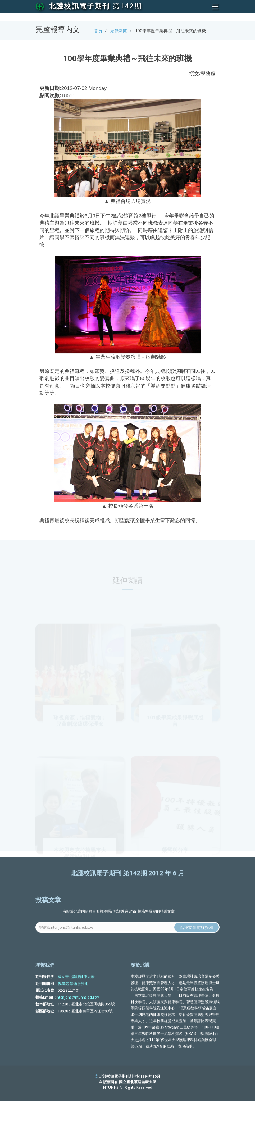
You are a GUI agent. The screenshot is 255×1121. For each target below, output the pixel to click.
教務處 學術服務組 (73, 999)
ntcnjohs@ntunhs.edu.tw (78, 1013)
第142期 (127, 6)
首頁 (98, 31)
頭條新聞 (118, 31)
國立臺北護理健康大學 (76, 992)
